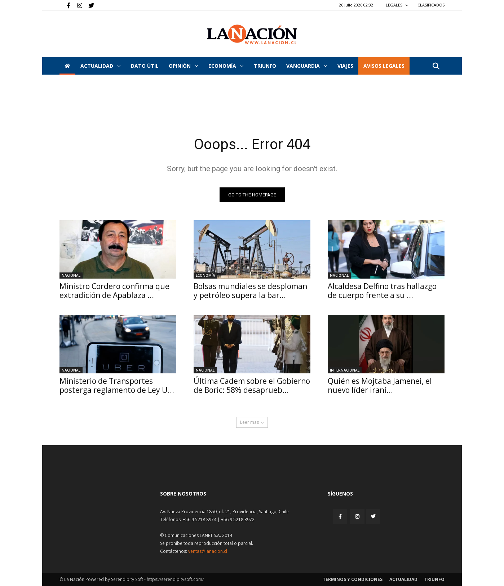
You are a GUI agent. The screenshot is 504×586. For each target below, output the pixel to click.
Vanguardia (306, 65)
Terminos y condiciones (353, 579)
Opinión (183, 65)
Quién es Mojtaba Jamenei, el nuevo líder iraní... (380, 385)
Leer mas (252, 422)
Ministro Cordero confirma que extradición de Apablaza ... (114, 290)
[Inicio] (67, 66)
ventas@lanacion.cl (207, 551)
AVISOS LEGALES (383, 65)
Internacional (344, 370)
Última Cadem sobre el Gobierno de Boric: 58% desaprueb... (252, 385)
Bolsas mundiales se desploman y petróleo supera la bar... (250, 290)
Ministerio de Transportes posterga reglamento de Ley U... (116, 385)
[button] (436, 66)
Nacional (71, 275)
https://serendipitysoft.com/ (175, 579)
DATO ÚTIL (145, 65)
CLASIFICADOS (431, 5)
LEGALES (397, 5)
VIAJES (345, 65)
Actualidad (100, 65)
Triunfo (265, 65)
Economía (225, 65)
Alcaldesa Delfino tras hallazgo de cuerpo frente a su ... (382, 290)
